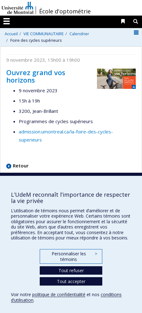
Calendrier (79, 33)
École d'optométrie (65, 11)
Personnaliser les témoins (74, 256)
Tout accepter (71, 281)
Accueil (11, 33)
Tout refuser (71, 270)
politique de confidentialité (58, 294)
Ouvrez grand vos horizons (35, 76)
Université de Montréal (17, 8)
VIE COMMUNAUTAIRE (43, 33)
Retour (20, 165)
